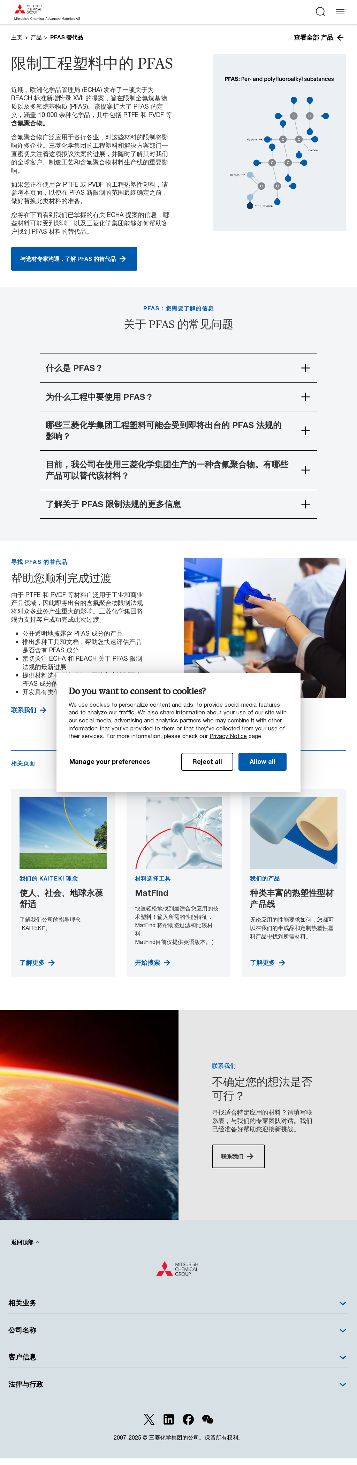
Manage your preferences (109, 761)
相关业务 (178, 1310)
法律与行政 (178, 1391)
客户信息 (178, 1364)
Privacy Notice (228, 735)
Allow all (262, 761)
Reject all (207, 761)
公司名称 (178, 1337)
